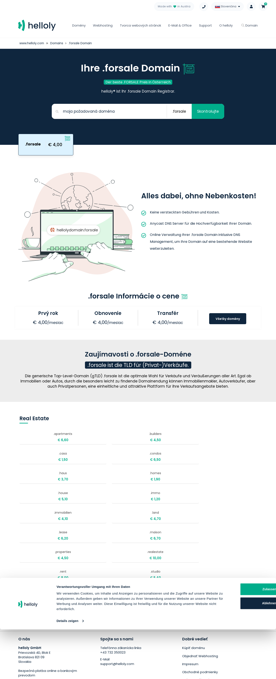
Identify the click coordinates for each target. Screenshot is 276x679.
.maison (195, 481)
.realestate (93, 502)
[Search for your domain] (109, 111)
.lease (144, 481)
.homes (93, 459)
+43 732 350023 (112, 583)
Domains (57, 43)
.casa (144, 438)
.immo (195, 459)
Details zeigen (67, 670)
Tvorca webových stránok (140, 25)
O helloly (226, 25)
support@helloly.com (117, 595)
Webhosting (103, 25)
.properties (42, 502)
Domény (79, 25)
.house (144, 459)
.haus (42, 459)
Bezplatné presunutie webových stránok (214, 618)
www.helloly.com (31, 43)
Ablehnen (232, 653)
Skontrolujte (208, 111)
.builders (93, 438)
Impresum (190, 594)
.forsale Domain (81, 43)
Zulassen (232, 639)
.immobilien (42, 481)
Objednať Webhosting (200, 586)
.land (93, 481)
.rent (144, 502)
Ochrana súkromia (196, 610)
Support (205, 25)
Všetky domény (228, 319)
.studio (195, 502)
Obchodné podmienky (200, 602)
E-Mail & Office (180, 25)
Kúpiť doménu (193, 579)
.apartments (42, 438)
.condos (195, 438)
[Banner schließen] (269, 634)
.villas (42, 524)
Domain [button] (249, 25)
